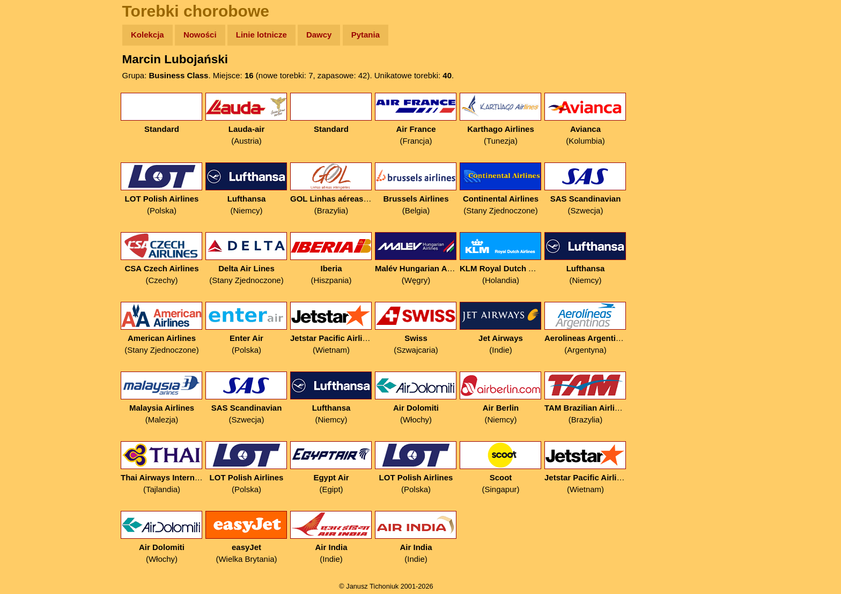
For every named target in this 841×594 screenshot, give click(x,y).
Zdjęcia (32, 97)
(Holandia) (500, 258)
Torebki (32, 221)
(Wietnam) (331, 328)
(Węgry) (416, 258)
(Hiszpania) (331, 258)
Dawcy (319, 34)
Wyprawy (36, 76)
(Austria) (246, 119)
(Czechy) (161, 258)
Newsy (31, 117)
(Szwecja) (585, 189)
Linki (27, 200)
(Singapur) (500, 467)
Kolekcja (147, 34)
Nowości (200, 34)
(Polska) (161, 189)
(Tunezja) (500, 119)
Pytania (365, 34)
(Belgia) (416, 189)
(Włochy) (416, 398)
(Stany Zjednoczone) (500, 189)
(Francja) (416, 119)
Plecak (31, 179)
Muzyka (32, 159)
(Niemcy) (246, 189)
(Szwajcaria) (416, 328)
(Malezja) (161, 398)
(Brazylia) (331, 189)
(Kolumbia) (585, 119)
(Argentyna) (585, 328)
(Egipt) (331, 467)
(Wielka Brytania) (246, 537)
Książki (32, 138)
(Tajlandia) (161, 467)
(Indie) (500, 328)
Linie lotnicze (261, 34)
